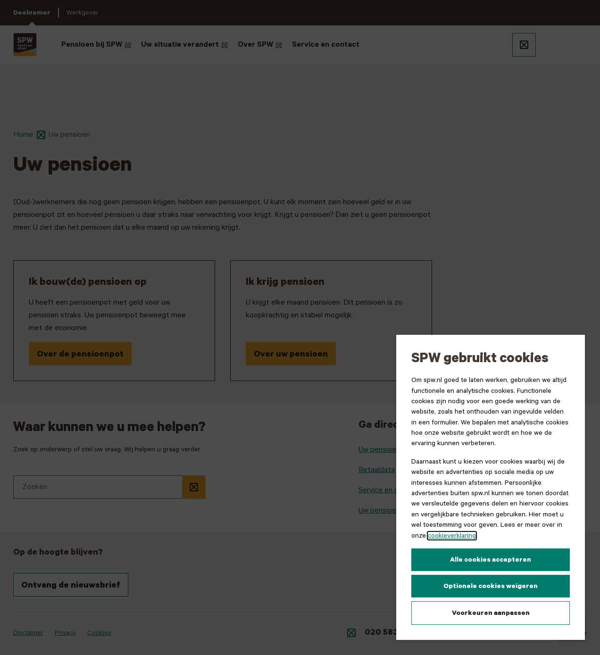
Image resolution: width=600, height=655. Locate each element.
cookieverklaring (452, 535)
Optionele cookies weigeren (490, 586)
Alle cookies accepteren (490, 560)
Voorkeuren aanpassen (491, 613)
